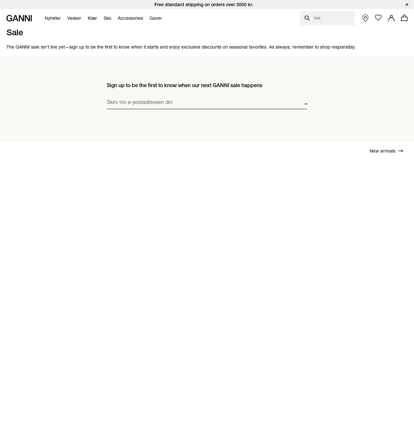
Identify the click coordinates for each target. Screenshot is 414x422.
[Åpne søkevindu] (327, 18)
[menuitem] (51, 18)
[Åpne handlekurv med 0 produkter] (404, 18)
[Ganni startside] (19, 18)
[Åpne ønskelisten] (378, 18)
